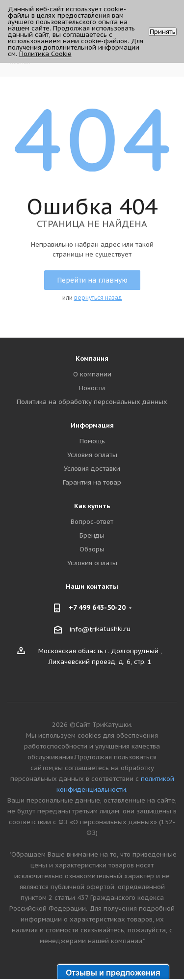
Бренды (92, 535)
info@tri (83, 629)
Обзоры (92, 549)
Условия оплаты (92, 455)
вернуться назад (98, 297)
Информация (92, 425)
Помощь (92, 441)
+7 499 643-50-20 (97, 607)
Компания (92, 358)
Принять (163, 32)
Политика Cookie (45, 54)
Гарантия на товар (92, 482)
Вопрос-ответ (92, 522)
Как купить (92, 506)
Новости (92, 388)
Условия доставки (92, 468)
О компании (92, 374)
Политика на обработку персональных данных (92, 402)
